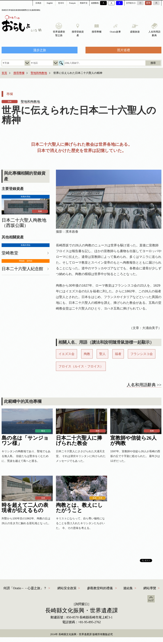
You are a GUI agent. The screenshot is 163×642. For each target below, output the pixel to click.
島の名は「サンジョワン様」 (25, 440)
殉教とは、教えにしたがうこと (79, 507)
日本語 (38, 3)
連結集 (128, 588)
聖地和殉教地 (39, 72)
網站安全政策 (67, 588)
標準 (148, 3)
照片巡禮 (123, 50)
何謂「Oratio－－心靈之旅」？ (25, 588)
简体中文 (84, 3)
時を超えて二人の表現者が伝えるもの (25, 507)
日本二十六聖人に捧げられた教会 (79, 440)
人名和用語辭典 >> (144, 385)
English (50, 3)
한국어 (61, 3)
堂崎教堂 (10, 253)
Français (72, 3)
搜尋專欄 (18, 72)
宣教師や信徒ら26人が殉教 (133, 440)
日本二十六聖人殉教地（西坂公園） (24, 223)
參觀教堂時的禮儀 (100, 588)
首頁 (4, 72)
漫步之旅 (39, 50)
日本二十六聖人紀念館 (22, 268)
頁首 (151, 599)
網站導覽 (149, 588)
